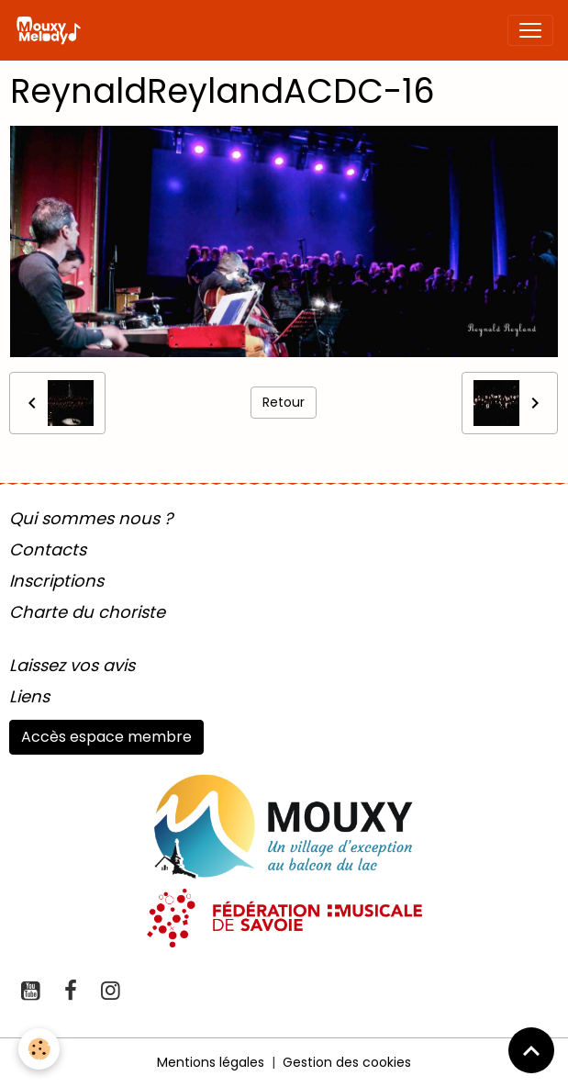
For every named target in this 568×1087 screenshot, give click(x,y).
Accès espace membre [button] (106, 736)
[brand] (52, 30)
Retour (283, 402)
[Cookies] (39, 1049)
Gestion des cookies (347, 1062)
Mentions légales (210, 1062)
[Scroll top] (531, 1050)
